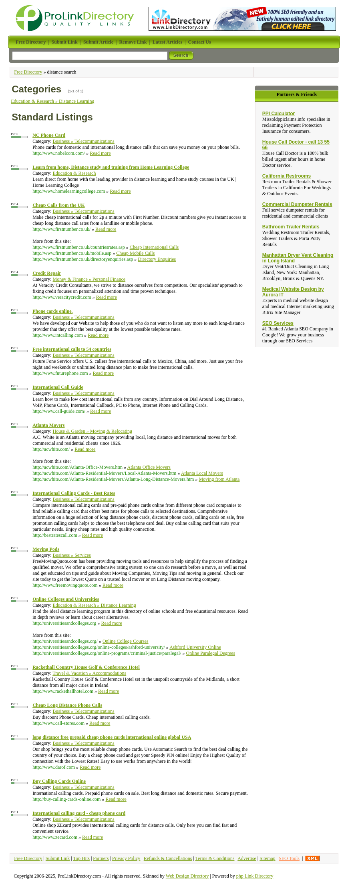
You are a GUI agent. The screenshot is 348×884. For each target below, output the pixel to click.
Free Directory (28, 72)
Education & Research (74, 173)
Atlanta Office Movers (149, 467)
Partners (101, 858)
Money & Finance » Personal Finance (88, 279)
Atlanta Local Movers (202, 473)
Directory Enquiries (157, 259)
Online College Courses (126, 641)
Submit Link (58, 858)
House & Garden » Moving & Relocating (92, 431)
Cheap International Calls (154, 247)
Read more (100, 153)
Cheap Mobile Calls (135, 253)
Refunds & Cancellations (168, 858)
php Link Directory (255, 876)
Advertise (246, 858)
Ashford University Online (195, 647)
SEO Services (278, 323)
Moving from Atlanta (219, 479)
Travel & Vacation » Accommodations (89, 673)
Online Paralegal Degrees (210, 653)
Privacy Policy (126, 858)
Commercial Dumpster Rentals (297, 204)
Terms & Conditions (215, 858)
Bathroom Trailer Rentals (291, 227)
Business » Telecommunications (83, 141)
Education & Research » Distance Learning (52, 101)
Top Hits (81, 858)
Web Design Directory (187, 876)
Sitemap (267, 858)
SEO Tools (289, 858)
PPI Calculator (278, 113)
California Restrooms (286, 176)
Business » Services (71, 555)
